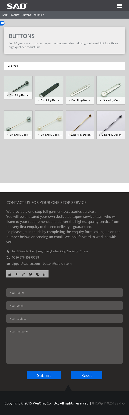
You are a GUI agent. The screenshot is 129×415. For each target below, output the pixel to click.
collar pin (39, 15)
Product (14, 15)
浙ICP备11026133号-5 (108, 403)
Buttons (26, 15)
